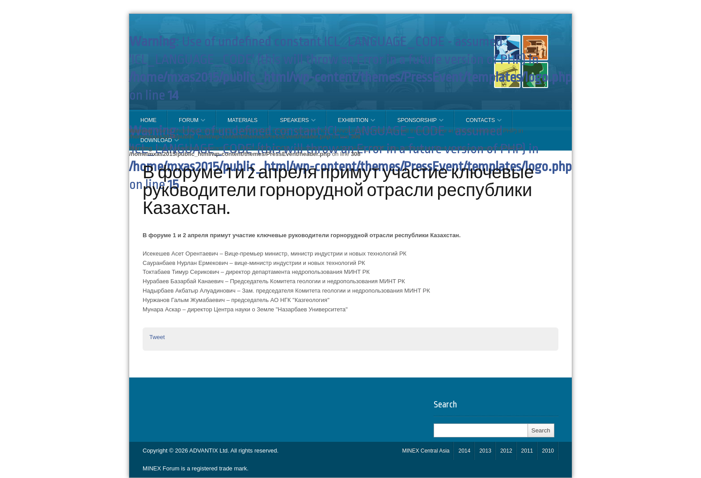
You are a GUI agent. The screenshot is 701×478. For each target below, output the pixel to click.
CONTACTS (478, 123)
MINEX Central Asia (425, 451)
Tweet (157, 337)
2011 (527, 451)
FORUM (186, 123)
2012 (506, 451)
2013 (485, 451)
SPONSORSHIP (414, 123)
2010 (548, 451)
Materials (243, 120)
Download (154, 144)
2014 (464, 451)
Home (148, 120)
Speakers (292, 123)
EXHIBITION (351, 123)
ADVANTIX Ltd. (209, 450)
